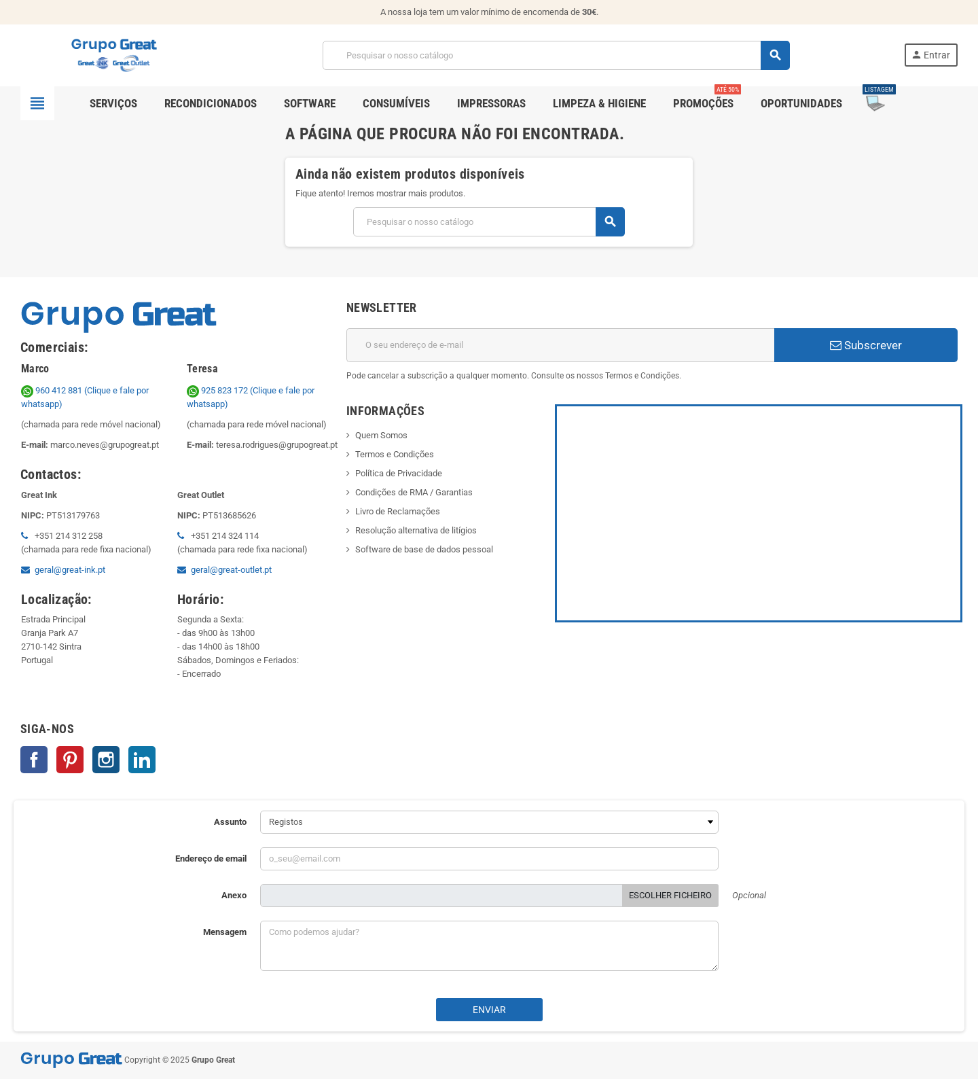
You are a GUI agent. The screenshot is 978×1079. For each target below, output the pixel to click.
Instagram (106, 759)
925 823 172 (218, 390)
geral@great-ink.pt (70, 570)
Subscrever (866, 345)
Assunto (230, 822)
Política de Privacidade (398, 473)
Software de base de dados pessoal (424, 549)
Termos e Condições (394, 454)
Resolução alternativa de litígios (416, 530)
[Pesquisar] (556, 55)
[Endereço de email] (560, 345)
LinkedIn (142, 759)
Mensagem (225, 932)
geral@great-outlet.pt (231, 570)
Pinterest (70, 759)
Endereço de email (211, 858)
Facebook (34, 759)
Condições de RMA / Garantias (414, 492)
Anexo (234, 895)
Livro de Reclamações (397, 511)
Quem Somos (381, 435)
